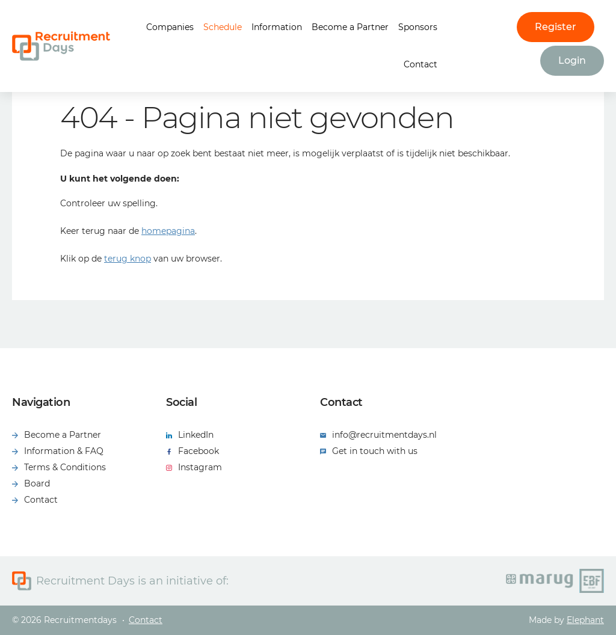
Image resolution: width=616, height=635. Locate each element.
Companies (170, 27)
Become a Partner (350, 27)
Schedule (222, 27)
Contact (420, 64)
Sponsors (417, 27)
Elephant (585, 620)
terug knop (127, 258)
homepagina (168, 230)
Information (276, 27)
